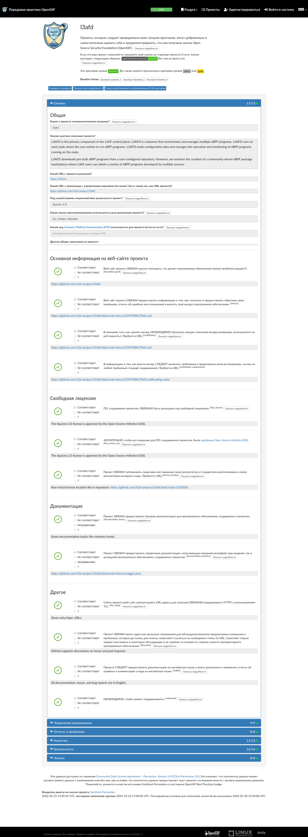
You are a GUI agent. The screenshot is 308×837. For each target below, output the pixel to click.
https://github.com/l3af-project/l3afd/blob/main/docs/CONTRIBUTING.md (101, 315)
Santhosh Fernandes (102, 792)
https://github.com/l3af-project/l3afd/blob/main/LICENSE (149, 487)
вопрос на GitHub (131, 834)
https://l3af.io (58, 178)
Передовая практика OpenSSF (32, 9)
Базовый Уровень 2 (134, 79)
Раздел (189, 9)
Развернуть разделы (60, 88)
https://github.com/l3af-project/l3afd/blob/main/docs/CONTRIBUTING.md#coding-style (110, 379)
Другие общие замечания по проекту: (74, 241)
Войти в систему (279, 9)
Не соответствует (78, 272)
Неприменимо (78, 525)
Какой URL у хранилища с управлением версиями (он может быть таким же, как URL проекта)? (111, 186)
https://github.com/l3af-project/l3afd (72, 191)
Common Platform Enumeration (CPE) (87, 227)
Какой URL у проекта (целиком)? (71, 173)
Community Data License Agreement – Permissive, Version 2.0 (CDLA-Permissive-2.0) (147, 776)
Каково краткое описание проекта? (72, 136)
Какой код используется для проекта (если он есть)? (107, 227)
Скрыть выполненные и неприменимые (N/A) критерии (135, 88)
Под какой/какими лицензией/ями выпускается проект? (86, 198)
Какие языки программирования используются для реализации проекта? (97, 212)
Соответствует (78, 267)
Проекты (211, 9)
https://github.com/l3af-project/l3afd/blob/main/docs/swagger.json (96, 573)
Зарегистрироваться (242, 9)
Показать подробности (146, 48)
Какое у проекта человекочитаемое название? (80, 121)
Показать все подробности (88, 88)
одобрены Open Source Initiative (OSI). (225, 440)
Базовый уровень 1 (111, 79)
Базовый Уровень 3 (157, 79)
